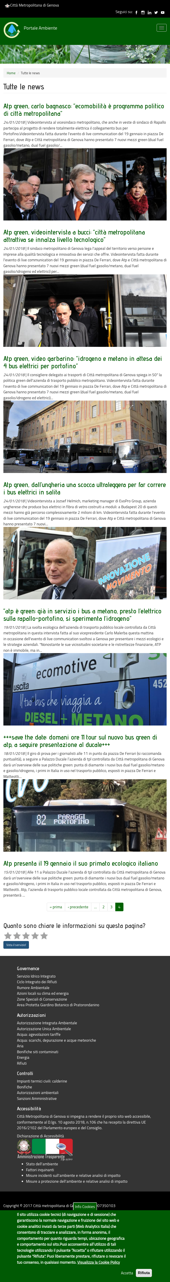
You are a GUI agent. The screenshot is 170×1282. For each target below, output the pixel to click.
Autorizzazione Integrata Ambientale (47, 1022)
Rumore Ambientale (33, 987)
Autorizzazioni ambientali (38, 1092)
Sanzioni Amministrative (37, 1098)
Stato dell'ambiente (42, 1163)
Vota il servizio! (16, 945)
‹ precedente (78, 906)
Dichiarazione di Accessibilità (40, 1135)
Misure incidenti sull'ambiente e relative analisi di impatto (73, 1175)
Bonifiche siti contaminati (37, 1051)
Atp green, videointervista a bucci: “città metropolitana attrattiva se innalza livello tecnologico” (74, 235)
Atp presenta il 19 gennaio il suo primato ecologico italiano (80, 863)
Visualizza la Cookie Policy (98, 1269)
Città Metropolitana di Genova (32, 5)
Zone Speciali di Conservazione (42, 999)
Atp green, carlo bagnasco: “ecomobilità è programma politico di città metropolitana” (83, 109)
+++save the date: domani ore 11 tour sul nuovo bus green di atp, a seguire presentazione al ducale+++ (80, 741)
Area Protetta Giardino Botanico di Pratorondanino (58, 1004)
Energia (23, 1057)
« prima (56, 906)
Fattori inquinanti (40, 1169)
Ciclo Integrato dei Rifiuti (37, 981)
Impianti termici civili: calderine (42, 1081)
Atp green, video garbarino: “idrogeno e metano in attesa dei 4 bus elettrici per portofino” (82, 362)
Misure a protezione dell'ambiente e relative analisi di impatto (77, 1181)
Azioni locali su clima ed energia (43, 993)
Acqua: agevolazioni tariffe (39, 1034)
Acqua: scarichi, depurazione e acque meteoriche (56, 1040)
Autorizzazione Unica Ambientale (44, 1028)
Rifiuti (22, 1063)
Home (11, 72)
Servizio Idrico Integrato (36, 976)
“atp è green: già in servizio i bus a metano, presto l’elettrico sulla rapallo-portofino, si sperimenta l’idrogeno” (82, 614)
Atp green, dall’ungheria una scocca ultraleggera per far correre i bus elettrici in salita (84, 488)
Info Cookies (85, 1213)
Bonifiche (24, 1087)
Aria (20, 1045)
